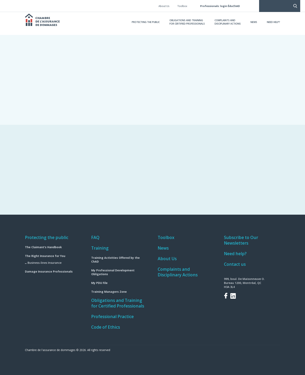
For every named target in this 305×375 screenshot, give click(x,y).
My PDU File (99, 283)
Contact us (235, 264)
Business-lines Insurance (44, 263)
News (163, 248)
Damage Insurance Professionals (49, 271)
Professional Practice (112, 316)
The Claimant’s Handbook (43, 247)
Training (100, 248)
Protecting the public (46, 237)
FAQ (95, 237)
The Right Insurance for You (45, 256)
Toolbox (166, 237)
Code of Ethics (105, 327)
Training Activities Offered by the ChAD (115, 259)
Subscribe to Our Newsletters (241, 240)
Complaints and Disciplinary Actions (178, 272)
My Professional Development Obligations (113, 272)
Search (253, 6)
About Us (167, 258)
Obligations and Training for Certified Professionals (117, 303)
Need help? (235, 253)
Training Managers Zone (109, 292)
